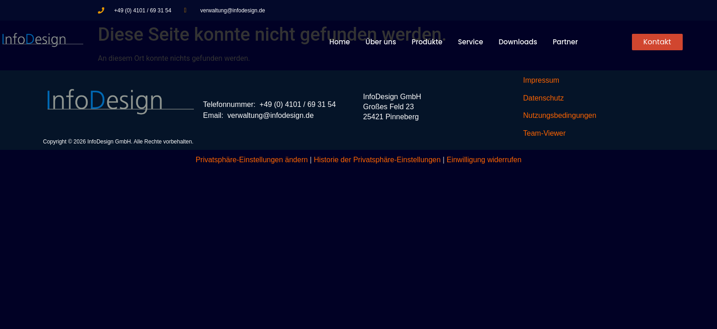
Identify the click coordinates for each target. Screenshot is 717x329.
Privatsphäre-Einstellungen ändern (252, 160)
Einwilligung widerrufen (484, 160)
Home (339, 42)
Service (470, 42)
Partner (565, 42)
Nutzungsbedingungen (559, 115)
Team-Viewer (544, 133)
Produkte (427, 42)
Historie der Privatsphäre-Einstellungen (377, 160)
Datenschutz (543, 98)
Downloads (517, 42)
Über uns (380, 42)
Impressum (541, 80)
